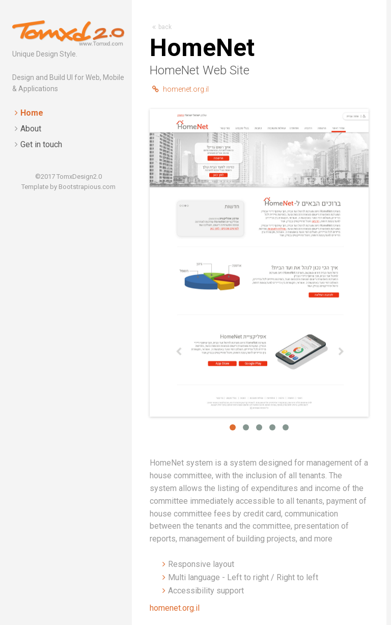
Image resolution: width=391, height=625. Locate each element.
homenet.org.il (180, 89)
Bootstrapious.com (87, 187)
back (162, 27)
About (30, 128)
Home (31, 113)
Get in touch (41, 144)
